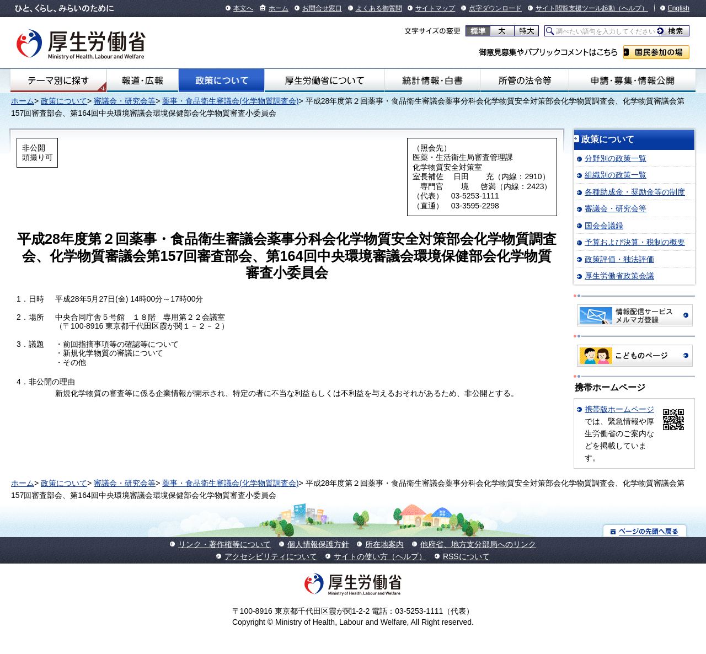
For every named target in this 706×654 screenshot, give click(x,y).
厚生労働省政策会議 (619, 275)
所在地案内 (384, 544)
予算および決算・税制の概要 (635, 242)
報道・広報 (142, 80)
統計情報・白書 (432, 80)
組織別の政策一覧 (615, 174)
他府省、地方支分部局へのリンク (478, 544)
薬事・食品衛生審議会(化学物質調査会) (230, 101)
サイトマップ (435, 8)
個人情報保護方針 (318, 544)
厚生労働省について (324, 80)
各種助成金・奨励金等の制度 (635, 191)
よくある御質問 (379, 8)
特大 (526, 31)
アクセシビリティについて (270, 556)
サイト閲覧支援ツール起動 (575, 8)
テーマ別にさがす (58, 80)
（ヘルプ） (631, 8)
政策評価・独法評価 (619, 259)
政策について (221, 80)
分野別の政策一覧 (615, 158)
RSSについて (466, 556)
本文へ (243, 8)
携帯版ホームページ (619, 409)
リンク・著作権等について (224, 544)
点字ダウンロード (495, 8)
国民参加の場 (656, 52)
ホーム (278, 8)
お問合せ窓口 (322, 8)
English (678, 8)
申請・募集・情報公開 (632, 80)
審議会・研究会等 (125, 101)
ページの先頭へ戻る (645, 530)
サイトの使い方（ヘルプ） (380, 556)
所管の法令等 (524, 80)
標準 (478, 31)
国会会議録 (604, 225)
